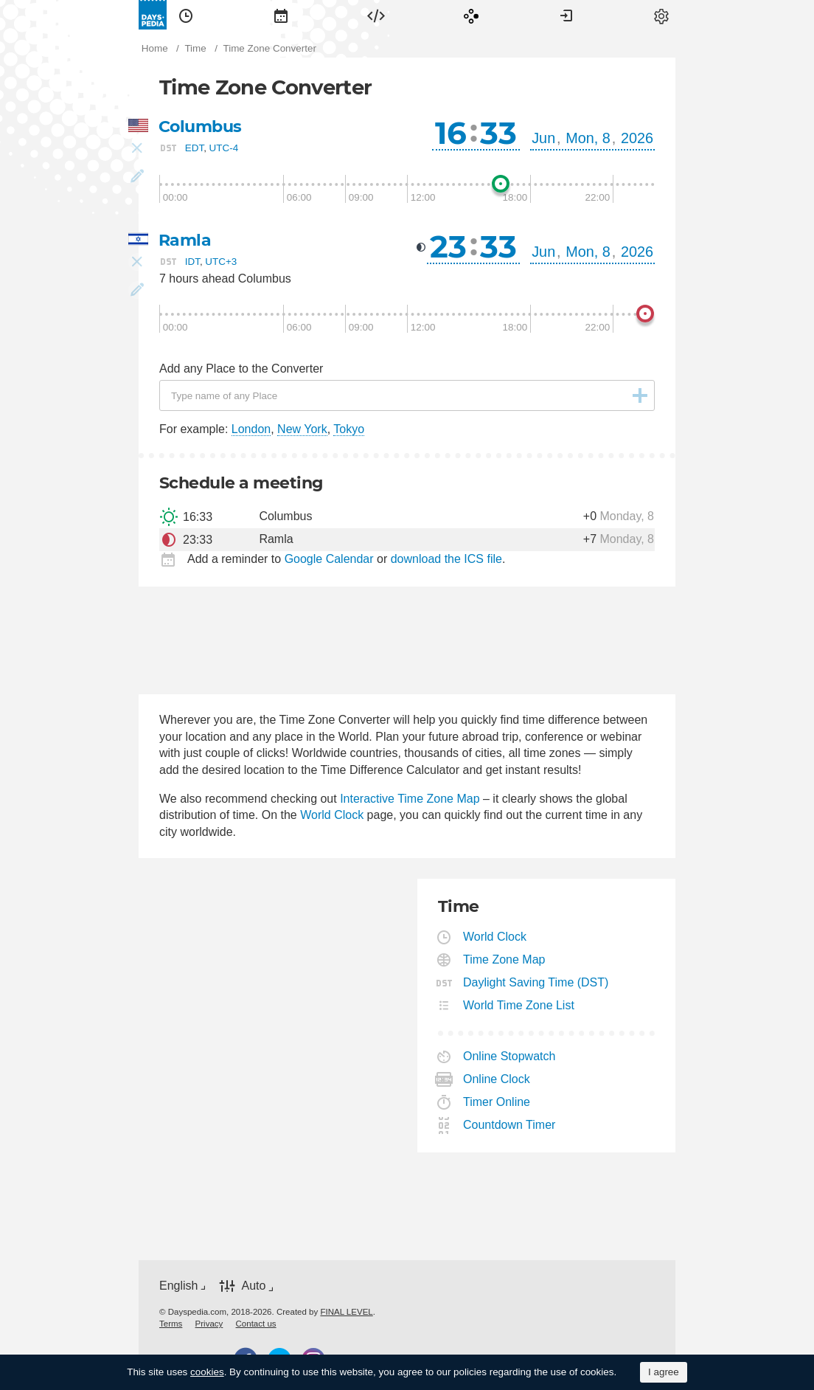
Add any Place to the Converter (241, 368)
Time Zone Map (504, 959)
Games (471, 15)
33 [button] (498, 132)
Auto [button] (253, 1285)
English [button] (178, 1285)
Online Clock (497, 1079)
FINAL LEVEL (346, 1311)
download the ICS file (446, 559)
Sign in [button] (566, 15)
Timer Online (497, 1102)
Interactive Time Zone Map (409, 798)
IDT (192, 260)
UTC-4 (224, 147)
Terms (170, 1323)
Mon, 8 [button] (588, 138)
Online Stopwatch (509, 1056)
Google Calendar (329, 559)
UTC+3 (221, 260)
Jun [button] (543, 138)
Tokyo (348, 429)
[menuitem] (186, 15)
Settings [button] (661, 15)
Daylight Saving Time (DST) (536, 982)
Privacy (209, 1323)
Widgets (376, 15)
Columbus (200, 126)
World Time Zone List (519, 1005)
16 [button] (451, 132)
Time (186, 15)
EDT (194, 147)
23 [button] (448, 246)
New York (302, 429)
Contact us (256, 1323)
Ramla (185, 240)
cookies (207, 1371)
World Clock (331, 815)
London (251, 429)
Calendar (281, 15)
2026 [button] (637, 138)
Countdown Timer (509, 1124)
